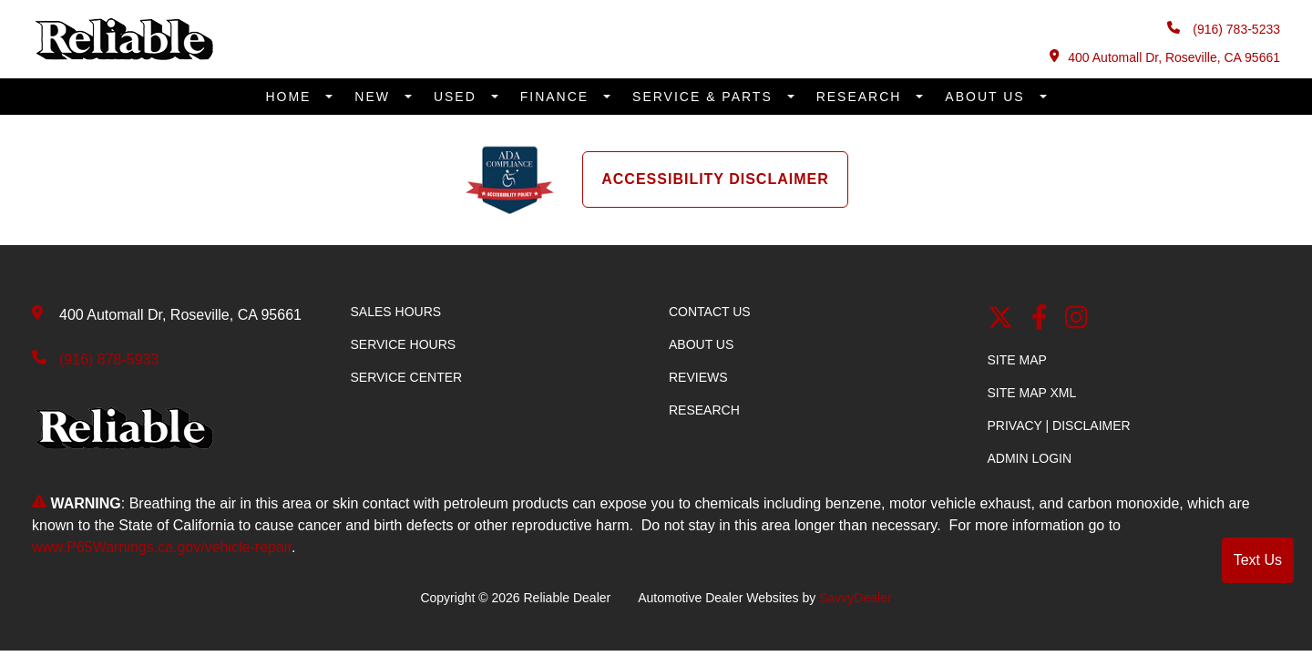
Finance (557, 96)
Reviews (698, 377)
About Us (987, 96)
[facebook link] (1039, 319)
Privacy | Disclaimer (1059, 425)
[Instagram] (1076, 319)
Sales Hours (396, 311)
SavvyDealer (855, 597)
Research (861, 96)
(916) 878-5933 (109, 359)
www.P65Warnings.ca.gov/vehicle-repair (162, 547)
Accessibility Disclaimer (715, 179)
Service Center (407, 377)
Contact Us (710, 311)
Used (458, 96)
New (374, 96)
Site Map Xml (1032, 392)
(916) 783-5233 (1223, 28)
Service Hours (403, 344)
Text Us (1258, 560)
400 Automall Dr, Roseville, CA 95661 (1165, 57)
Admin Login (1030, 458)
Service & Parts (705, 96)
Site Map (1017, 360)
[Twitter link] (1000, 319)
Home (290, 96)
